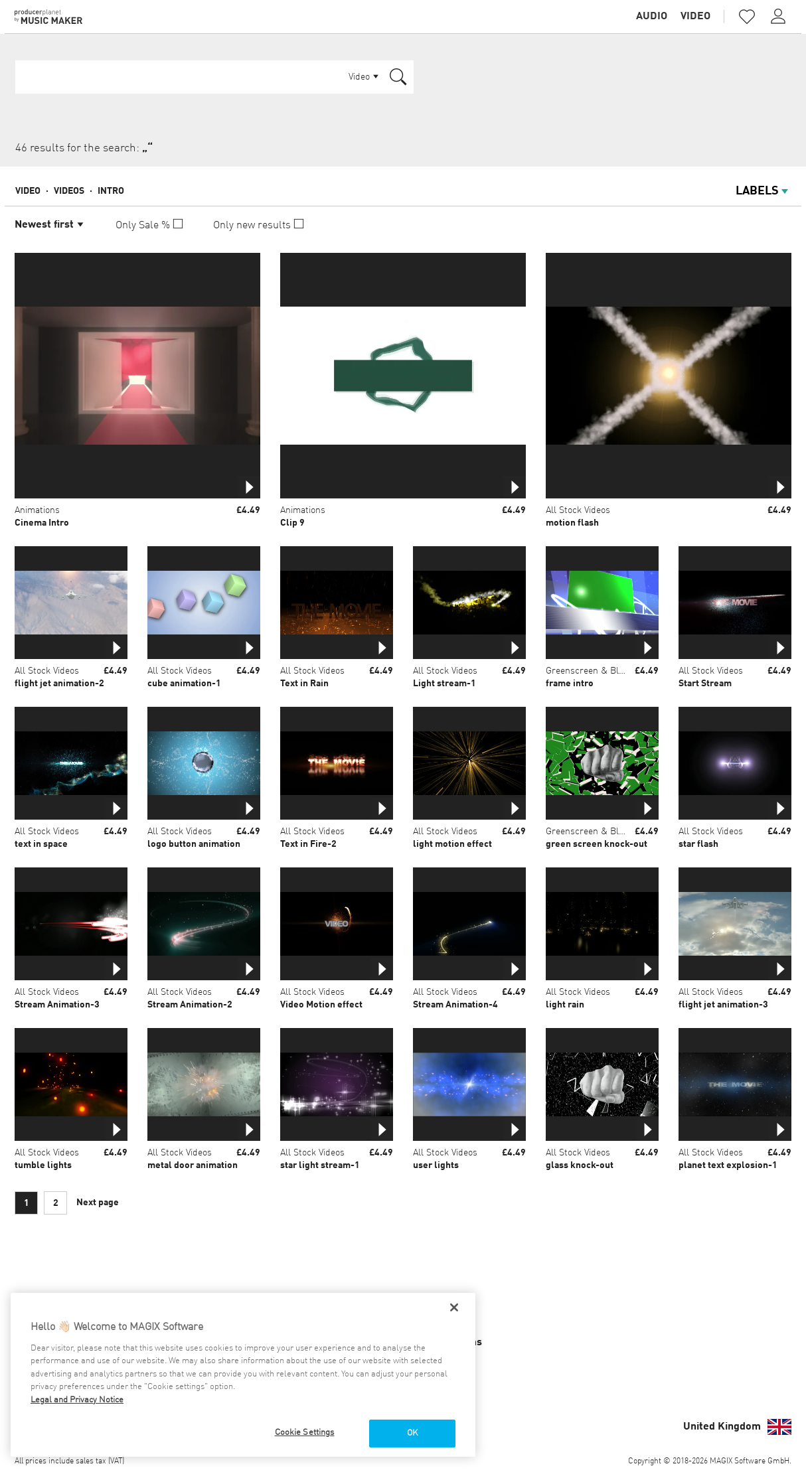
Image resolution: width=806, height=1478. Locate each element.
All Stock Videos (578, 510)
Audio (651, 16)
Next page (97, 1202)
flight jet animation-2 (59, 683)
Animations (37, 510)
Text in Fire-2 (308, 844)
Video (695, 16)
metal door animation (192, 1165)
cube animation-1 (184, 683)
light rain (565, 1004)
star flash (698, 844)
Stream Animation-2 (189, 1004)
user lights (436, 1165)
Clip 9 (292, 523)
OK (412, 1433)
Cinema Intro (42, 523)
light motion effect (452, 844)
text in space (41, 844)
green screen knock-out (596, 844)
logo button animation (193, 844)
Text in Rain (304, 683)
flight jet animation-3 (723, 1004)
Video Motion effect (321, 1004)
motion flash (572, 523)
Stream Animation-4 (455, 1004)
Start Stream (705, 683)
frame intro (570, 683)
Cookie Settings (305, 1432)
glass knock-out (579, 1165)
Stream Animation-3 (57, 1004)
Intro (111, 191)
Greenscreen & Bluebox (594, 671)
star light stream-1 (320, 1165)
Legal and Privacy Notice (77, 1400)
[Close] (454, 1307)
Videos (69, 191)
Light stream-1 (444, 683)
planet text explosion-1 (728, 1165)
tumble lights (43, 1165)
